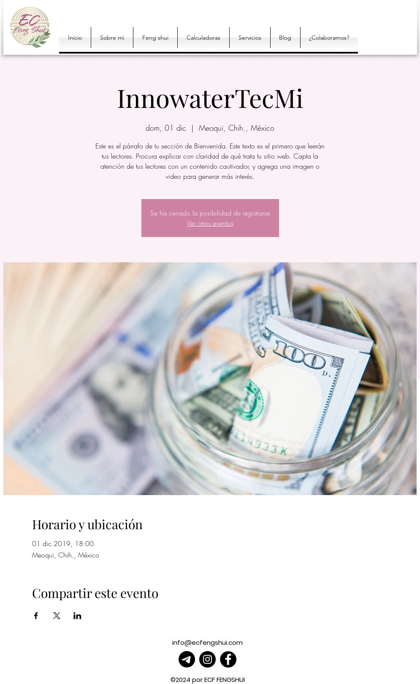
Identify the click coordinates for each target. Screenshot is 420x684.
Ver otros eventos (210, 223)
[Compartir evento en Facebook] (36, 615)
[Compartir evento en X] (57, 615)
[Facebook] (228, 659)
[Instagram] (207, 659)
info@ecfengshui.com (207, 642)
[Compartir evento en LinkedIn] (77, 615)
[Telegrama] (187, 659)
